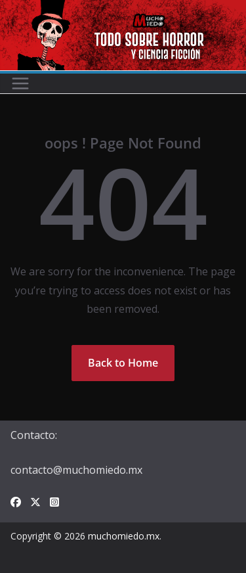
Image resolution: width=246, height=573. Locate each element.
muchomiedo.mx (123, 536)
